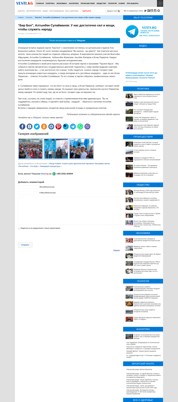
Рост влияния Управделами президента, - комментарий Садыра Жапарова (146, 111)
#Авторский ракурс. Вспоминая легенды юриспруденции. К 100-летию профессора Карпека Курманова (141, 367)
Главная (40, 3)
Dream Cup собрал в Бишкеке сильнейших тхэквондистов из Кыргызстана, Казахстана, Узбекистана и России (147, 223)
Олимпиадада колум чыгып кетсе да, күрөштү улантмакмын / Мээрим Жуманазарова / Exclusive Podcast (141, 75)
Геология (112, 3)
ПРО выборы (132, 3)
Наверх (116, 250)
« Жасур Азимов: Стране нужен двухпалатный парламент (71, 164)
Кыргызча (86, 11)
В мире (122, 3)
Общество (101, 3)
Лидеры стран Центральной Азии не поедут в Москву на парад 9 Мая (146, 103)
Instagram (155, 10)
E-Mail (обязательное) (48, 193)
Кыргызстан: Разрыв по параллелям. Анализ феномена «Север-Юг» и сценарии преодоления (143, 322)
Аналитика (74, 3)
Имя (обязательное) (47, 187)
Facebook (148, 10)
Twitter (145, 10)
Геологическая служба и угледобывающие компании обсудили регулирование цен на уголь (143, 279)
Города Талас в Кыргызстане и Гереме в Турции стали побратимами (147, 214)
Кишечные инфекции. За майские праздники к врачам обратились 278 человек (146, 207)
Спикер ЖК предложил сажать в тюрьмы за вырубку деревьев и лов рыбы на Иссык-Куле (146, 119)
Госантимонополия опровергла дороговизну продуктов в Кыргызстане (147, 239)
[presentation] (37, 236)
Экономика (61, 3)
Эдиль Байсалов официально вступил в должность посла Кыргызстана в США (147, 96)
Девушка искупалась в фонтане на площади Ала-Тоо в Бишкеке (146, 174)
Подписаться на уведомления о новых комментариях (40, 228)
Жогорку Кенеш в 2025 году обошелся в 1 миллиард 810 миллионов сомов (147, 191)
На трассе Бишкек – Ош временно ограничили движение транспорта (145, 166)
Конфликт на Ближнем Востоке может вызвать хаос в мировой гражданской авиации (142, 314)
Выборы (21, 11)
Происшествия (88, 3)
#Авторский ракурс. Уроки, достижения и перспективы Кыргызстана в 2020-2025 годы (141, 361)
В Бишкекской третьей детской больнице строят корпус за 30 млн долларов (143, 396)
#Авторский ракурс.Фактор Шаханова (139, 344)
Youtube (152, 10)
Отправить (25, 245)
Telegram (159, 10)
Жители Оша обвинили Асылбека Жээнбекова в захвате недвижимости (147, 199)
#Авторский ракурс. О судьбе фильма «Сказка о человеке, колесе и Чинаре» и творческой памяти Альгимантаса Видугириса (143, 350)
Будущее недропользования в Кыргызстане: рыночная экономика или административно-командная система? (141, 290)
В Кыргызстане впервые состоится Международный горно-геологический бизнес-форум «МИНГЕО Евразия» (142, 284)
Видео (45, 11)
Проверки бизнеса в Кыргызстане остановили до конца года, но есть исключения (143, 265)
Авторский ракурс (33, 11)
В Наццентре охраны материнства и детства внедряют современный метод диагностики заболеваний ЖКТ (141, 387)
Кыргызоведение (56, 11)
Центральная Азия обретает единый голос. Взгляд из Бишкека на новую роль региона (146, 127)
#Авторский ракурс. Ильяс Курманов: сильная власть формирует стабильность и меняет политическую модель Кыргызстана (142, 356)
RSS (160, 3)
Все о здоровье (71, 11)
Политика (50, 3)
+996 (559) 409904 (64, 174)
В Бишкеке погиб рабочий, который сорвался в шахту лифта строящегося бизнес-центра (147, 144)
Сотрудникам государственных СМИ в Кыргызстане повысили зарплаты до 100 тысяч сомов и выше (142, 260)
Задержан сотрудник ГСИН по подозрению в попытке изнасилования (147, 158)
